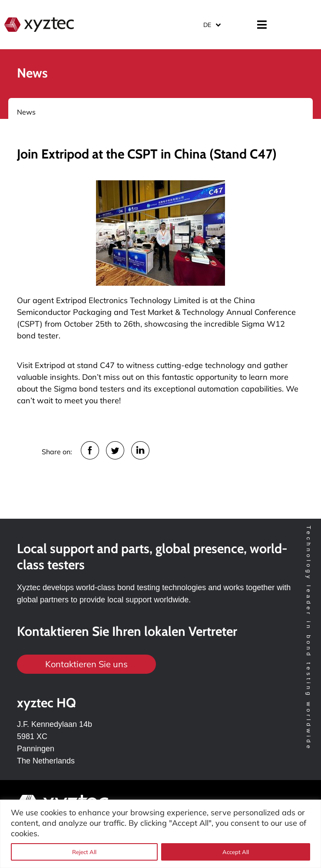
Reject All (84, 851)
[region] (160, 834)
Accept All (235, 851)
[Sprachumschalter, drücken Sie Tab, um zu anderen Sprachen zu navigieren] (211, 24)
